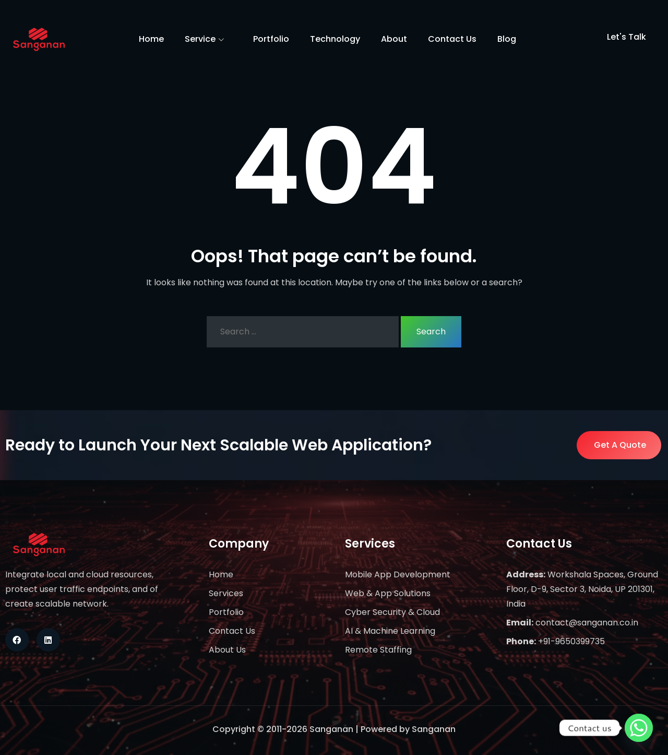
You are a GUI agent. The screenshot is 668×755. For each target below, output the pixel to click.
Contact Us (452, 39)
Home (151, 39)
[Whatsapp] (639, 728)
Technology (335, 39)
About (394, 39)
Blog (506, 39)
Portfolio (271, 39)
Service (208, 39)
